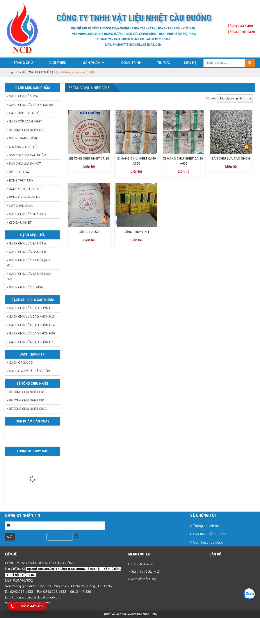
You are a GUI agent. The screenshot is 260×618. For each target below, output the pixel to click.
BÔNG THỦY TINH (21, 180)
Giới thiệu (57, 63)
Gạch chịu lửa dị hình (26, 287)
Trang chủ (23, 63)
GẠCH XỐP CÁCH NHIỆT (25, 121)
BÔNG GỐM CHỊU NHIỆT (25, 188)
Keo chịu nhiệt (20, 222)
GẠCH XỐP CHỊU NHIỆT (25, 113)
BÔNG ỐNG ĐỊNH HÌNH (25, 197)
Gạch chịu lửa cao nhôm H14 (32, 325)
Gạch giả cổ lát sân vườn (29, 371)
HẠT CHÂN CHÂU (21, 205)
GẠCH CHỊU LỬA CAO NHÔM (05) (31, 104)
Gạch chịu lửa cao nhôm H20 (32, 333)
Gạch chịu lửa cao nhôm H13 (32, 316)
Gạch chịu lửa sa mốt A (27, 243)
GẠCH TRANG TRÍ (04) (24, 138)
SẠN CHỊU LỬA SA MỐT (25, 163)
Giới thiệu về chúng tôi (210, 534)
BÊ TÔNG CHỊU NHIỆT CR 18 (89, 158)
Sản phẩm (91, 63)
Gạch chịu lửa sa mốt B (27, 251)
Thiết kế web (112, 614)
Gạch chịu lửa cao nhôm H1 (31, 308)
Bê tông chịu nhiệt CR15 (27, 400)
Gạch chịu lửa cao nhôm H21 (32, 342)
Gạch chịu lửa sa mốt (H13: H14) (29, 263)
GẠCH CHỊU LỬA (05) (23, 96)
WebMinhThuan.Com (142, 614)
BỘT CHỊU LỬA (19, 172)
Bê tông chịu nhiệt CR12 (27, 408)
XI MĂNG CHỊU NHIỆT (23, 147)
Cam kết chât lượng (208, 542)
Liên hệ (190, 63)
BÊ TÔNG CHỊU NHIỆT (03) (39, 72)
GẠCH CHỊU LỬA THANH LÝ (27, 214)
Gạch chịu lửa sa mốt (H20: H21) (29, 276)
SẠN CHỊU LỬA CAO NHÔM (27, 155)
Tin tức (163, 63)
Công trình (131, 63)
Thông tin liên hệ (206, 525)
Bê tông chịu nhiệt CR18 (27, 392)
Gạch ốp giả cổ (21, 362)
